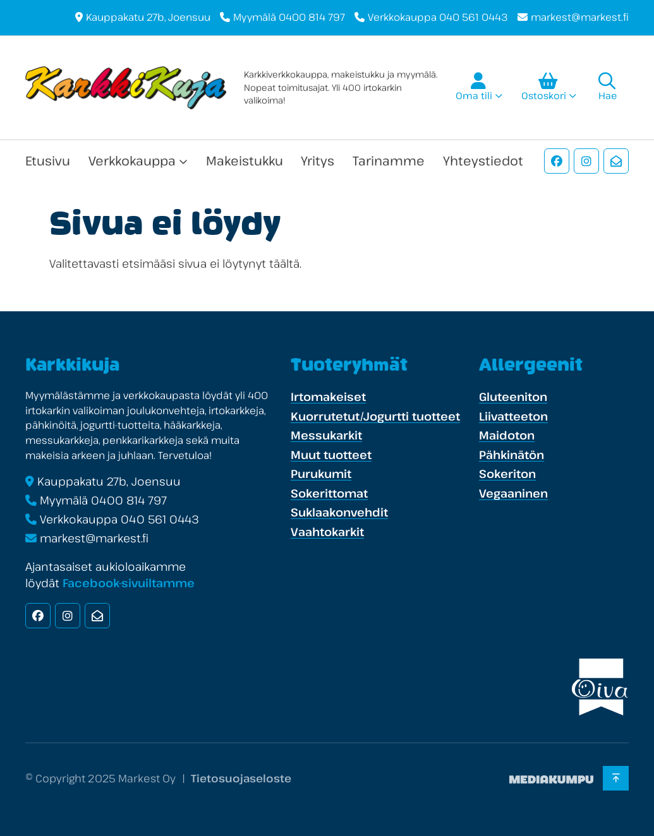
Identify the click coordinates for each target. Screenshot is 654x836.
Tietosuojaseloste (241, 778)
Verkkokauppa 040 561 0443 (438, 17)
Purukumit (321, 473)
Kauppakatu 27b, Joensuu (148, 17)
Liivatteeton (513, 416)
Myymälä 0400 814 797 (289, 17)
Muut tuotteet (331, 454)
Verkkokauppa (132, 160)
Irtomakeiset (328, 396)
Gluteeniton (513, 396)
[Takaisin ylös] (616, 778)
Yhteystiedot (483, 160)
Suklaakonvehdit (339, 512)
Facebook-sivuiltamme (129, 582)
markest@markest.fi (580, 17)
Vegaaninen (513, 493)
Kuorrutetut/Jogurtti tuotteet (375, 416)
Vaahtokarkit (327, 531)
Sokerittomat (329, 493)
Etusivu (47, 160)
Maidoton (507, 435)
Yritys (317, 160)
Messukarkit (326, 435)
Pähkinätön (511, 454)
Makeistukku (244, 160)
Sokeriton (507, 473)
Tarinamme (389, 160)
